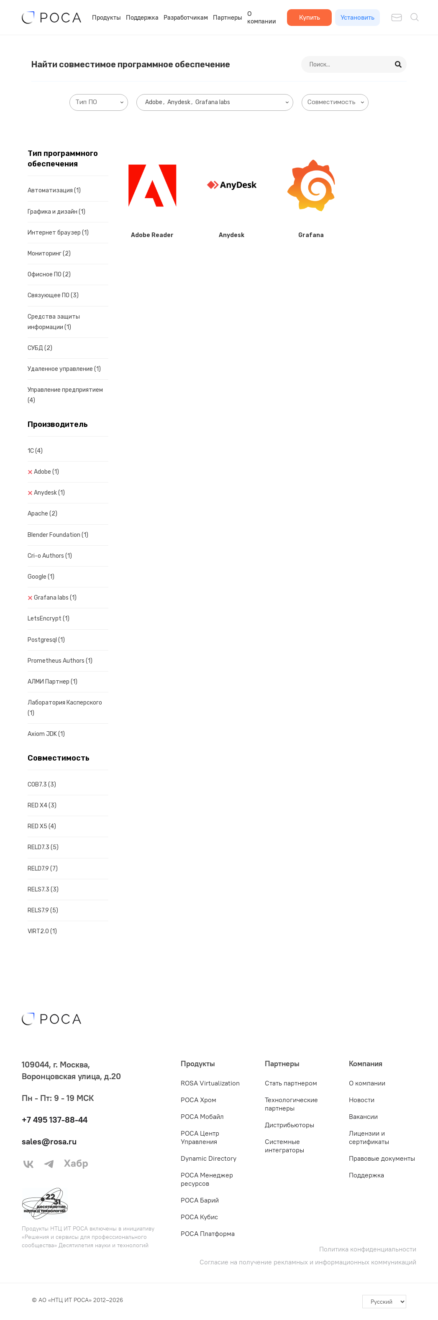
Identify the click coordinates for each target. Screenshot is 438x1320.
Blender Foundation (58, 535)
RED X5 (42, 826)
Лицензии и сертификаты (369, 1137)
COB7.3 (42, 784)
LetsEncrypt (48, 618)
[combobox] (98, 102)
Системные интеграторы (284, 1145)
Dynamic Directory (208, 1158)
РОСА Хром (198, 1099)
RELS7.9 (43, 910)
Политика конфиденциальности (367, 1249)
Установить (357, 17)
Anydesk (49, 492)
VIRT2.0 (42, 931)
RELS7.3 (43, 889)
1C (35, 450)
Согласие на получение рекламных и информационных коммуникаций (308, 1262)
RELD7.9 (43, 868)
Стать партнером (291, 1083)
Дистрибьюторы (289, 1125)
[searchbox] (100, 102)
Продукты (106, 17)
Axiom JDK (46, 734)
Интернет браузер (58, 232)
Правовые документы (382, 1158)
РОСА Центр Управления (200, 1137)
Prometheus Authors (60, 660)
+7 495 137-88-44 (54, 1119)
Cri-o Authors (50, 555)
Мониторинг (49, 253)
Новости (361, 1099)
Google (41, 576)
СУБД (40, 348)
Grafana (311, 235)
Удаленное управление (64, 369)
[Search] (398, 64)
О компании (261, 17)
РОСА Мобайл (202, 1116)
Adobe (46, 471)
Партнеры (227, 17)
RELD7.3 (43, 847)
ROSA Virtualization (210, 1083)
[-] (384, 1301)
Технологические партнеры (291, 1103)
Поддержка (142, 17)
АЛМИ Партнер (52, 681)
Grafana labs (55, 597)
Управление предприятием (65, 395)
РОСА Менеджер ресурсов (207, 1179)
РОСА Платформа (208, 1233)
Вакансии (363, 1116)
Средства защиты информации (54, 322)
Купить (309, 17)
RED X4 (42, 805)
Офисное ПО (49, 274)
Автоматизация (54, 190)
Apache (42, 513)
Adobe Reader (152, 235)
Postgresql (46, 639)
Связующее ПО (53, 295)
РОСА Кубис (199, 1217)
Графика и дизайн (56, 211)
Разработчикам (186, 17)
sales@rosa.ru (49, 1141)
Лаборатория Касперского (65, 708)
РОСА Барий (200, 1200)
